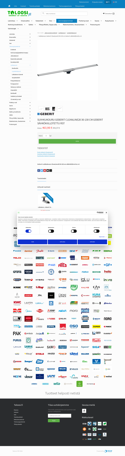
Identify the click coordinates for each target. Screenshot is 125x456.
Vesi (50, 21)
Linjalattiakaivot (16, 71)
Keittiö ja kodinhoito (15, 24)
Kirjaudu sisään (97, 2)
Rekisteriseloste (49, 6)
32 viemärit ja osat (16, 99)
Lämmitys (11, 21)
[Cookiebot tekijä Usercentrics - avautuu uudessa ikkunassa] (94, 213)
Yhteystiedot (80, 6)
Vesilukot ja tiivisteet (16, 96)
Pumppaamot (14, 84)
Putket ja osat (84, 21)
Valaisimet (39, 21)
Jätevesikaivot (14, 56)
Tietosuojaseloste (65, 6)
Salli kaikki (92, 241)
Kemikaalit (13, 93)
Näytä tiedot (102, 236)
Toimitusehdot (34, 6)
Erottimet (13, 49)
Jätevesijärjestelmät (65, 21)
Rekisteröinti (84, 2)
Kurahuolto (15, 68)
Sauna (97, 21)
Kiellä (32, 241)
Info (15, 6)
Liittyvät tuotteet (43, 187)
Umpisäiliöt (14, 90)
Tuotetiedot (41, 178)
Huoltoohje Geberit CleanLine (46, 156)
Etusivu (16, 410)
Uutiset (23, 6)
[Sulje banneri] (106, 212)
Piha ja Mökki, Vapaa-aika (48, 24)
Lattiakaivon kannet (17, 74)
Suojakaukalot (16, 78)
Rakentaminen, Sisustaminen (73, 24)
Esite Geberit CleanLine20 (45, 152)
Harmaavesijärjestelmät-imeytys (19, 53)
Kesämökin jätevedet (16, 59)
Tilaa (53, 421)
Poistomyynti (95, 24)
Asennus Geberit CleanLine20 (46, 154)
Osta (77, 141)
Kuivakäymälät (15, 62)
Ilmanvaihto (25, 21)
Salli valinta (62, 241)
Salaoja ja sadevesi (16, 87)
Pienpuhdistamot (15, 81)
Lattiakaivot (14, 65)
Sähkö (31, 24)
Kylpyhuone (109, 21)
